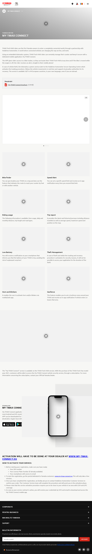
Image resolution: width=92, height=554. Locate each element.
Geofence (51, 292)
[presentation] (46, 119)
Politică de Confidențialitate (66, 544)
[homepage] (6, 4)
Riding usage (7, 215)
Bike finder (6, 177)
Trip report (51, 215)
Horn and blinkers (9, 292)
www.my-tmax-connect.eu (64, 476)
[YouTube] (79, 549)
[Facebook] (83, 549)
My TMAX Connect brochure (17, 85)
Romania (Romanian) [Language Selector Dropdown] (11, 550)
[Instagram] (88, 549)
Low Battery (7, 252)
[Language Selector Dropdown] (82, 4)
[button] (88, 4)
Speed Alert (52, 177)
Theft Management (55, 252)
